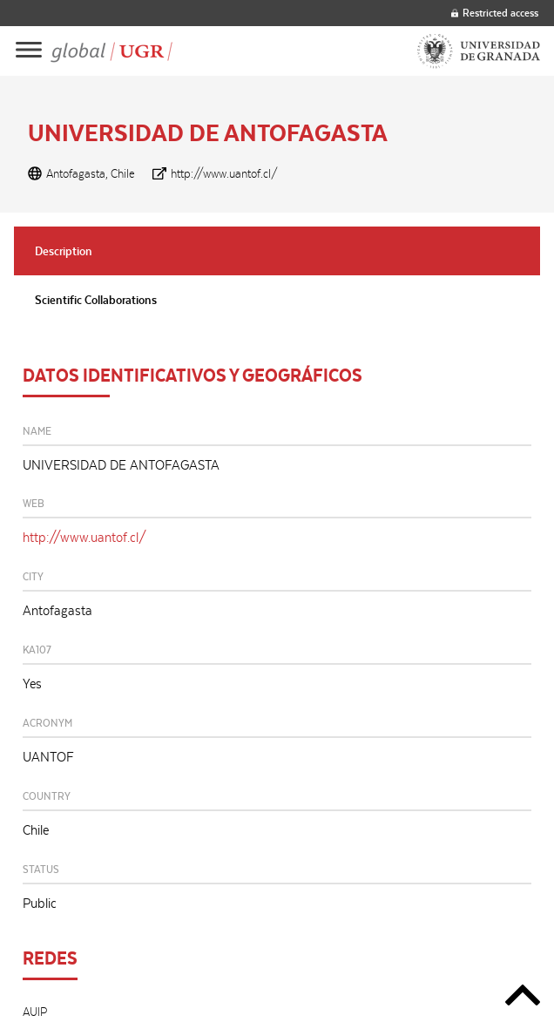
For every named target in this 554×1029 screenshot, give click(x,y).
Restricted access (494, 12)
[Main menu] (29, 51)
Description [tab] (63, 251)
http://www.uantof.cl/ (224, 173)
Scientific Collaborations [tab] (96, 300)
